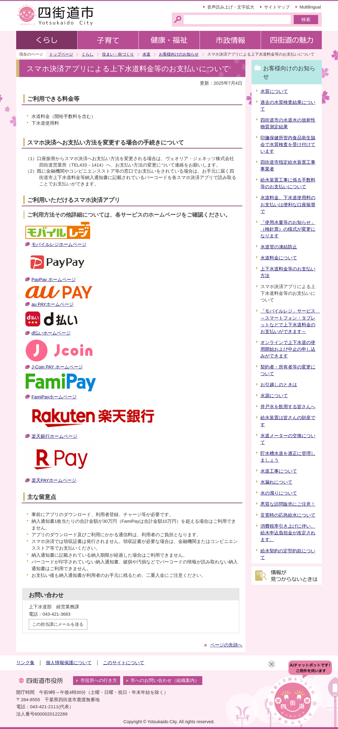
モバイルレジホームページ (58, 244)
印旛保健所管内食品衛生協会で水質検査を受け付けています (287, 144)
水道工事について (278, 471)
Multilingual (310, 7)
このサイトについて (123, 662)
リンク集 (25, 662)
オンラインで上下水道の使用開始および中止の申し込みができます (287, 349)
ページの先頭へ (226, 645)
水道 (146, 54)
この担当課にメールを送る (57, 624)
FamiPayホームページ (54, 396)
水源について (274, 395)
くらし (88, 54)
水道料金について (278, 257)
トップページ (61, 54)
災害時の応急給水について (287, 515)
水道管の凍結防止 (278, 246)
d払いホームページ (51, 333)
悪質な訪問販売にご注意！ (287, 504)
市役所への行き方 (98, 680)
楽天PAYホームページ (53, 480)
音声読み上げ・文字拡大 (230, 7)
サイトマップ (277, 7)
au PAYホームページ (52, 304)
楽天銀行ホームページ (54, 436)
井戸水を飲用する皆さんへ (287, 406)
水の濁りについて (278, 493)
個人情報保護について (69, 662)
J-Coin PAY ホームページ (57, 366)
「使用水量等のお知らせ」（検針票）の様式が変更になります (287, 229)
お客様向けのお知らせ (179, 54)
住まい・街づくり (118, 54)
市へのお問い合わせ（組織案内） (164, 680)
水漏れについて (276, 482)
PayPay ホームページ (53, 279)
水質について (274, 91)
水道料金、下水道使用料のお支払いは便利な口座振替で (287, 204)
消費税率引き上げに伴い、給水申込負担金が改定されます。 (287, 533)
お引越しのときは (278, 384)
